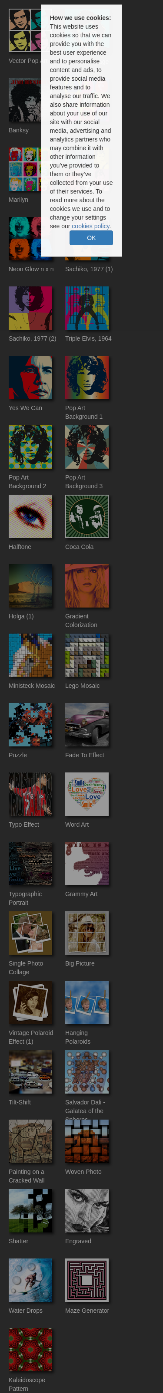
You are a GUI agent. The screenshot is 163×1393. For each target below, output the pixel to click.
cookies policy (90, 226)
